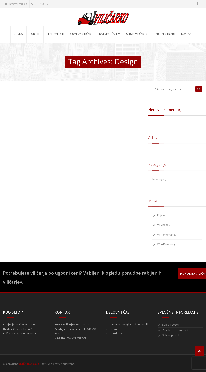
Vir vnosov (163, 227)
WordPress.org (166, 246)
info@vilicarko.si (16, 4)
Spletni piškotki (171, 335)
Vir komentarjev (166, 236)
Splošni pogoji (170, 324)
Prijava (161, 217)
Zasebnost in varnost (175, 330)
